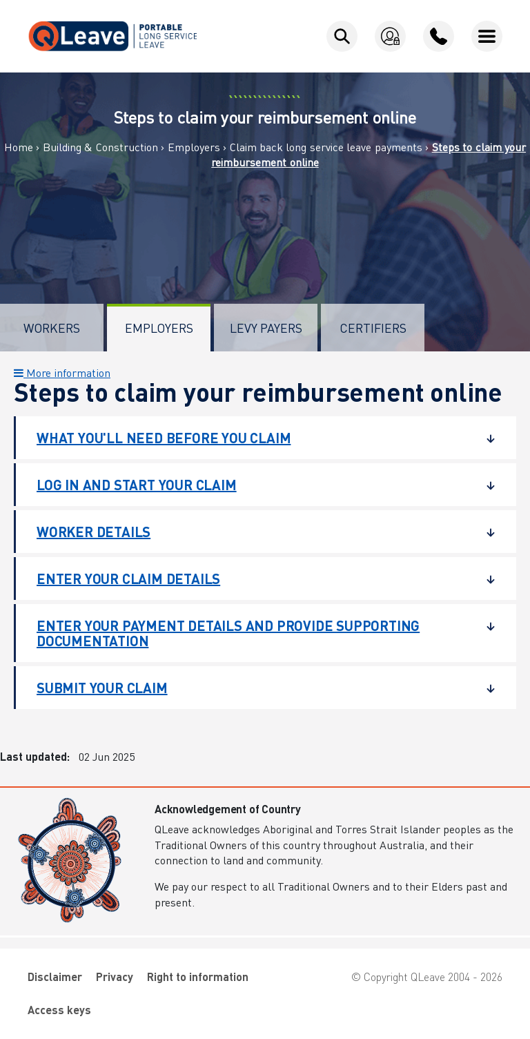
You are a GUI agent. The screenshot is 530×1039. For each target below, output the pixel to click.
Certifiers (373, 328)
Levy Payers (266, 328)
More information (62, 372)
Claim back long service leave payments (326, 147)
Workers (51, 328)
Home (18, 147)
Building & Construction (100, 147)
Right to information (197, 976)
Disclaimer (55, 976)
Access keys (59, 1009)
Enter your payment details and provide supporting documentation (256, 633)
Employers (194, 147)
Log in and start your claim (256, 484)
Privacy (114, 976)
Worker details (256, 531)
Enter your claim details (256, 578)
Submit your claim (256, 687)
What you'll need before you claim (256, 437)
